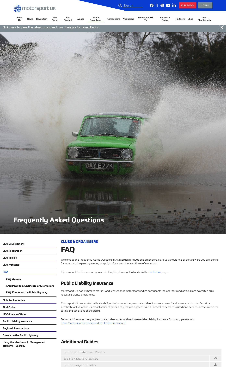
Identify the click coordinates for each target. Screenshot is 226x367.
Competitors (113, 18)
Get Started (68, 18)
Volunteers (128, 18)
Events (80, 18)
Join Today (188, 5)
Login (205, 5)
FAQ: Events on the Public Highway (26, 292)
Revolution (41, 18)
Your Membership (204, 18)
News (30, 18)
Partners (180, 18)
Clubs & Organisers (95, 18)
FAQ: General (13, 279)
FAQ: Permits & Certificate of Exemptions (30, 285)
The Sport (55, 18)
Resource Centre (165, 18)
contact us (155, 271)
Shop (190, 18)
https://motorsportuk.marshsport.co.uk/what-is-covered (93, 322)
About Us (19, 18)
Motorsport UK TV (145, 18)
